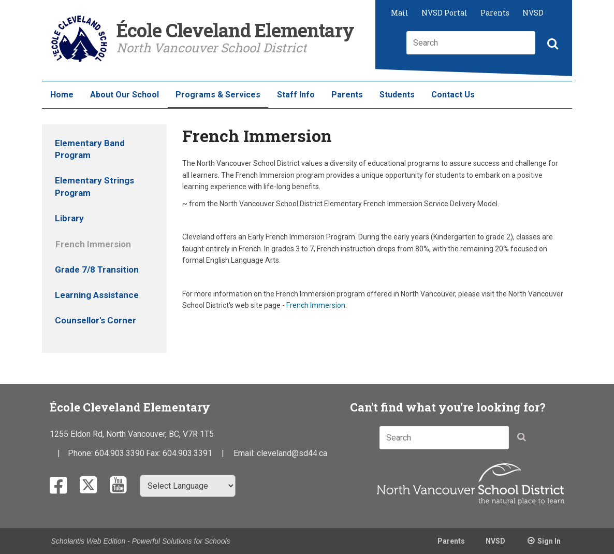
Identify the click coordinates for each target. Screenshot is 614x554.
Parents (494, 13)
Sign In (549, 541)
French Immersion (315, 305)
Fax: (154, 453)
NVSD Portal (444, 13)
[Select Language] (188, 486)
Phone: (81, 453)
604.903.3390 (119, 453)
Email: (245, 453)
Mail (399, 13)
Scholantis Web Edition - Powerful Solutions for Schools (140, 541)
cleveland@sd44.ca (292, 453)
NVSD (533, 13)
